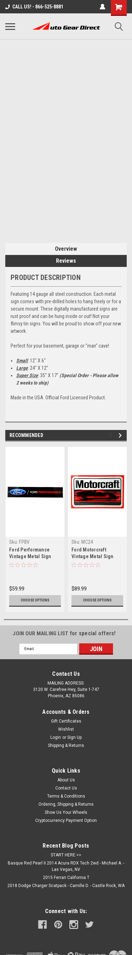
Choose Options (35, 600)
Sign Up (74, 737)
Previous (111, 435)
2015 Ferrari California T (66, 877)
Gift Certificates (66, 721)
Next (121, 435)
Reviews (66, 260)
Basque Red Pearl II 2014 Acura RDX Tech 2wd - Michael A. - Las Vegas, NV (66, 866)
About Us (66, 780)
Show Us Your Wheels (66, 812)
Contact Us (66, 788)
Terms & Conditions (66, 796)
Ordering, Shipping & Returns (66, 804)
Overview (66, 248)
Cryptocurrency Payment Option (66, 820)
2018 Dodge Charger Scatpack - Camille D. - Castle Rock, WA (66, 885)
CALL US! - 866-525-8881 (34, 7)
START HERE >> (66, 855)
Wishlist (66, 729)
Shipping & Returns (66, 745)
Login (55, 737)
